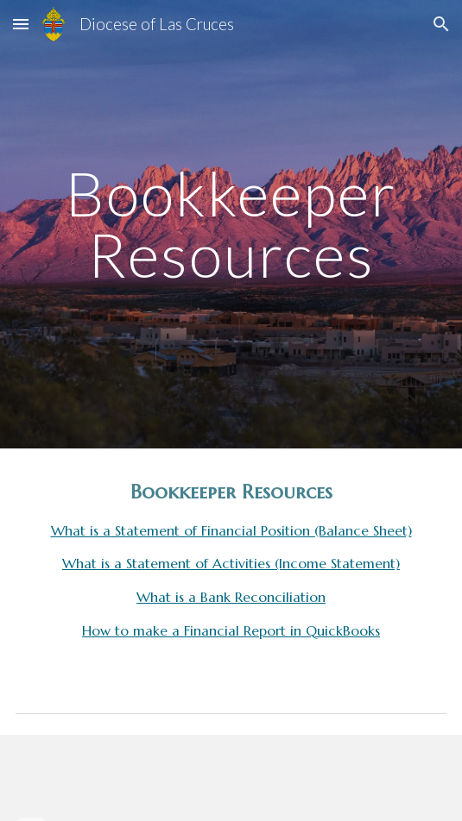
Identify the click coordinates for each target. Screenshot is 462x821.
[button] (20, 23)
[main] (231, 223)
